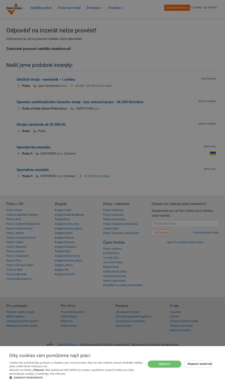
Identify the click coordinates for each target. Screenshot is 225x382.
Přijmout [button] (165, 364)
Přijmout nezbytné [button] (199, 364)
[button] (75, 377)
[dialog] (112, 364)
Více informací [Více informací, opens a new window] (58, 373)
